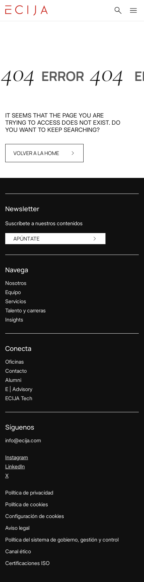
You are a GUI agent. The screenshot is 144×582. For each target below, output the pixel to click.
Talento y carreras (25, 310)
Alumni (13, 380)
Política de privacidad (29, 492)
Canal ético (18, 551)
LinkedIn (15, 466)
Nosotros (15, 283)
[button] (118, 10)
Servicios (15, 301)
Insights (14, 319)
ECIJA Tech (18, 398)
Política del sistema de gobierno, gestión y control (62, 539)
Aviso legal (17, 528)
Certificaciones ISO (27, 563)
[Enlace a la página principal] (26, 10)
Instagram (16, 457)
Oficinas (14, 361)
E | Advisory (18, 389)
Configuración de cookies (34, 516)
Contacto (16, 371)
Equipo (13, 292)
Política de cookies (26, 504)
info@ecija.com (23, 440)
